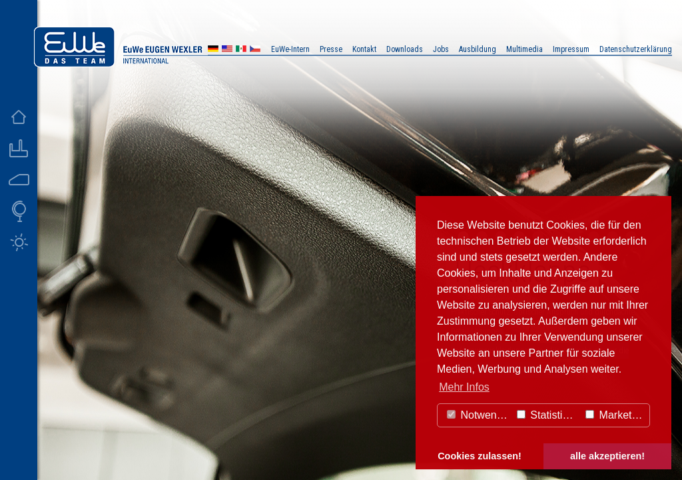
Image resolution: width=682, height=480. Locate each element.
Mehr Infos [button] (464, 387)
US (227, 50)
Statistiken (548, 415)
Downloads (404, 49)
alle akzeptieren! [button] (607, 456)
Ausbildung (477, 49)
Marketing (615, 415)
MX (241, 50)
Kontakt (364, 49)
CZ (255, 50)
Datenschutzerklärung (635, 49)
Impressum (571, 49)
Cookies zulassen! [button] (479, 456)
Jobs (441, 49)
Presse (331, 49)
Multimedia (524, 49)
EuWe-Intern (290, 49)
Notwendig (479, 415)
